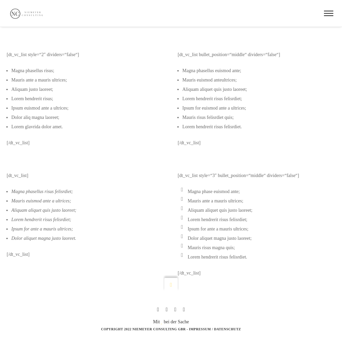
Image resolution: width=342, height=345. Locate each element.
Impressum (200, 329)
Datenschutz (227, 329)
